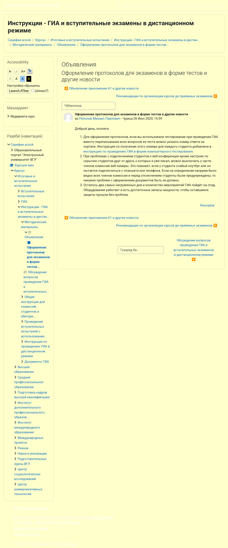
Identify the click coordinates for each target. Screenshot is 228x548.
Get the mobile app (27, 534)
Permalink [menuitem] (207, 205)
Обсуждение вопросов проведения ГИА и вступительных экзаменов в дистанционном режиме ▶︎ (194, 250)
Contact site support (31, 508)
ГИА (24, 202)
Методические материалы (32, 45)
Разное (23, 448)
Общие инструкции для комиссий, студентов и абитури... (33, 306)
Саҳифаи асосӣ (19, 40)
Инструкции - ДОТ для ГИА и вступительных (47, 522)
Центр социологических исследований (27, 474)
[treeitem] (28, 116)
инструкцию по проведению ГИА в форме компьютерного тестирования (138, 151)
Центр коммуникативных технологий (28, 489)
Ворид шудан (212, 5)
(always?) (41, 91)
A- (10, 71)
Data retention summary (31, 528)
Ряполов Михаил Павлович (99, 118)
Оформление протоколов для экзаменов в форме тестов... (124, 45)
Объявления (66, 45)
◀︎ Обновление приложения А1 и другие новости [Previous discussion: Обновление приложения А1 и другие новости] (101, 88)
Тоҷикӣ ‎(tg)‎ (72, 5)
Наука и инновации (32, 453)
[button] (118, 5)
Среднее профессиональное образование (28, 382)
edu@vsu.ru (69, 544)
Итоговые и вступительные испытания (80, 40)
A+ (23, 71)
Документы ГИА (37, 362)
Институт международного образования (27, 427)
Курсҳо (40, 40)
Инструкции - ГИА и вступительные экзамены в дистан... (157, 40)
